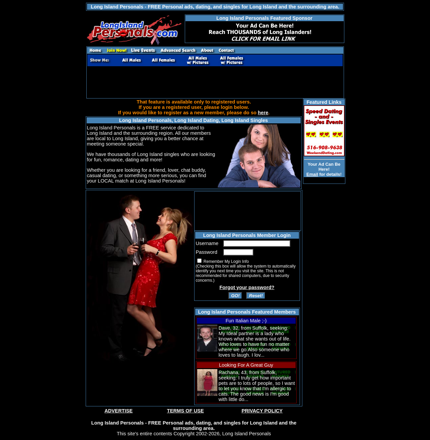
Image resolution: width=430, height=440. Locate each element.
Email (312, 174)
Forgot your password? (246, 287)
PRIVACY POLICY (262, 410)
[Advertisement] (215, 82)
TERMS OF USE (185, 410)
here (263, 112)
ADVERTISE (118, 410)
